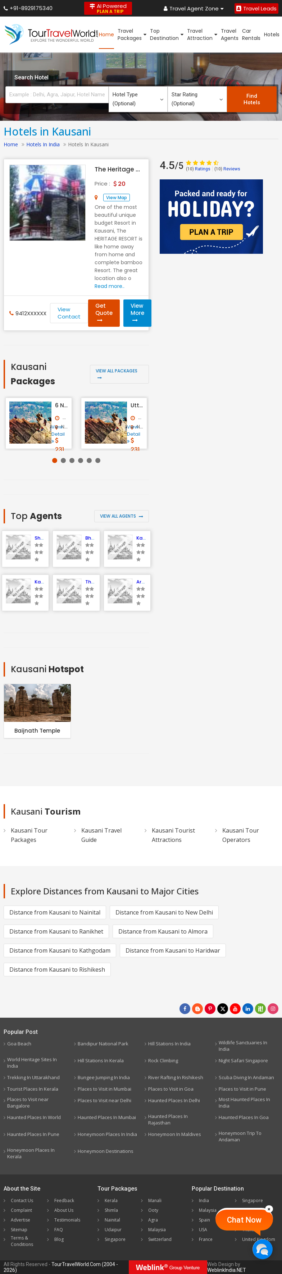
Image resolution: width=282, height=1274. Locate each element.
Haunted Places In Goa (244, 1117)
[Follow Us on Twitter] (222, 1008)
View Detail (58, 433)
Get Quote (104, 312)
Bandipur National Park (103, 1043)
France (206, 1239)
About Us (63, 1210)
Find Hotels (252, 99)
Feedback (64, 1200)
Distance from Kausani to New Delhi (164, 912)
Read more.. (109, 286)
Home (106, 34)
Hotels (271, 34)
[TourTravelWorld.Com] (51, 34)
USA (203, 1230)
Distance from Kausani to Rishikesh (57, 969)
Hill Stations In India (169, 1043)
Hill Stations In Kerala (101, 1060)
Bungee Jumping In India (104, 1077)
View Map (116, 197)
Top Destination (166, 34)
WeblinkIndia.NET (226, 1270)
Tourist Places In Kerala (32, 1089)
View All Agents (121, 516)
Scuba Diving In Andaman (246, 1077)
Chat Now (244, 1219)
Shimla (111, 1210)
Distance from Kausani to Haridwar (173, 950)
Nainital (112, 1220)
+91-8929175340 (28, 8)
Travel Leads (256, 8)
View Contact (69, 313)
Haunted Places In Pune (33, 1134)
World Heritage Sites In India (32, 1062)
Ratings (198, 168)
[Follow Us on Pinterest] (210, 1008)
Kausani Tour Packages (29, 835)
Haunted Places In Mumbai (107, 1117)
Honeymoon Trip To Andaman (240, 1136)
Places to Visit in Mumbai (104, 1089)
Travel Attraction (202, 34)
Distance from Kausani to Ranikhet (56, 931)
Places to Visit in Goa (171, 1089)
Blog (59, 1239)
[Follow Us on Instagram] (273, 1008)
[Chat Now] (262, 1249)
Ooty (153, 1210)
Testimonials (67, 1220)
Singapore (115, 1239)
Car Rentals (251, 34)
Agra (153, 1220)
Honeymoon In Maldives (174, 1134)
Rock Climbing (163, 1060)
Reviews (227, 168)
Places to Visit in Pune (242, 1089)
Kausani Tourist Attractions (173, 835)
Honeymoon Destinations (105, 1151)
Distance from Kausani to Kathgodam (59, 950)
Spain (204, 1220)
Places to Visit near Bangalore (28, 1102)
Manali (155, 1200)
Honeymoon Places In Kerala (31, 1153)
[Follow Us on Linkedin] (247, 1008)
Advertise (20, 1220)
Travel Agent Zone (194, 8)
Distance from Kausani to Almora (163, 931)
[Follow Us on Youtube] (235, 1008)
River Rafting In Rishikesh (175, 1077)
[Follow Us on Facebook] (184, 1008)
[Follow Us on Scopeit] (260, 1008)
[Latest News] (197, 1008)
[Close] (269, 1209)
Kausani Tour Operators (240, 835)
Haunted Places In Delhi (174, 1100)
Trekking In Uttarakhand (33, 1077)
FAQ (58, 1230)
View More (137, 312)
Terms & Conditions (22, 1241)
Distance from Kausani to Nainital (54, 912)
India (204, 1200)
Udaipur (113, 1230)
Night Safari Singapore (243, 1060)
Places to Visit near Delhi (104, 1100)
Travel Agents (229, 34)
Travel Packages (132, 34)
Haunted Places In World (34, 1117)
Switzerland (160, 1239)
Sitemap (19, 1230)
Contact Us (22, 1200)
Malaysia (157, 1230)
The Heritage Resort (118, 169)
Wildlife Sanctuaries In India (243, 1045)
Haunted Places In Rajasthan (168, 1119)
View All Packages (116, 374)
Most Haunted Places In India (244, 1102)
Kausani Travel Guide (101, 835)
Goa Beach (19, 1043)
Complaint (21, 1210)
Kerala (111, 1200)
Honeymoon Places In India (107, 1134)
